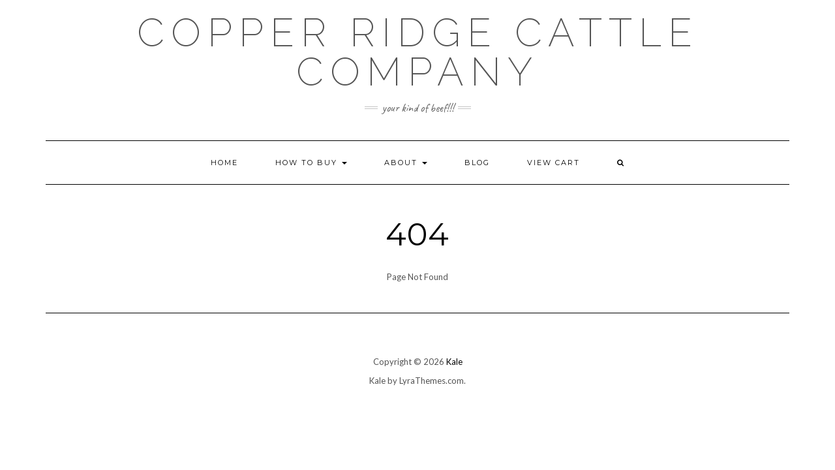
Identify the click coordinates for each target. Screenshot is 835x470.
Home (224, 162)
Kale (454, 361)
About (405, 162)
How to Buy (311, 162)
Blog (477, 162)
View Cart (553, 162)
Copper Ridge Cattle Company (418, 52)
